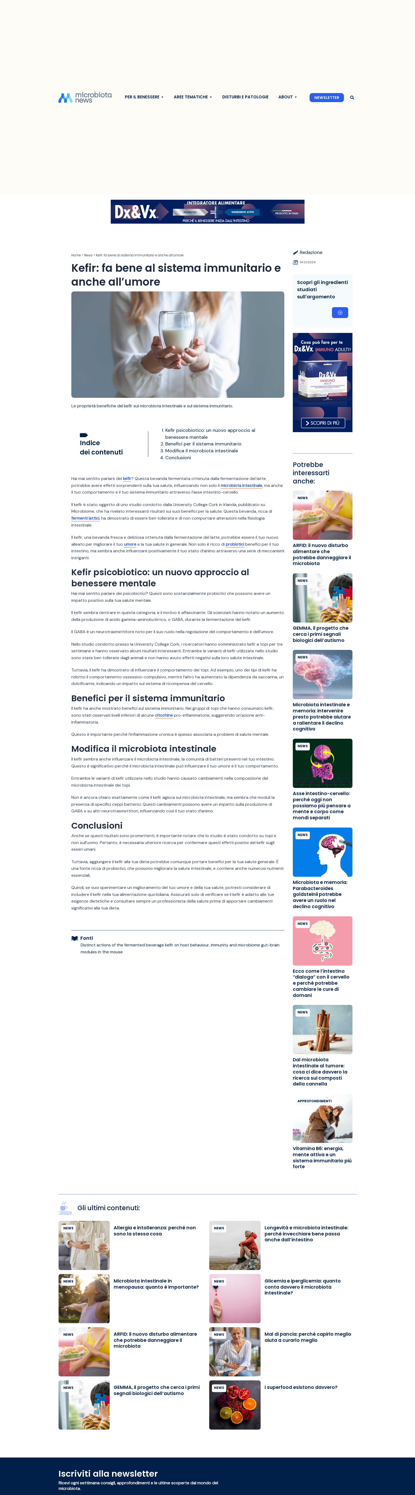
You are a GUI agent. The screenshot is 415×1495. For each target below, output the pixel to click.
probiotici (235, 544)
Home (76, 255)
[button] (352, 97)
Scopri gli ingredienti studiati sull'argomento (322, 289)
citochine (164, 715)
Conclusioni (178, 457)
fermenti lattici (85, 518)
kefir (127, 478)
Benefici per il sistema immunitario (203, 444)
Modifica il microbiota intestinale (201, 451)
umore (130, 544)
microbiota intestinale (242, 485)
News (88, 255)
